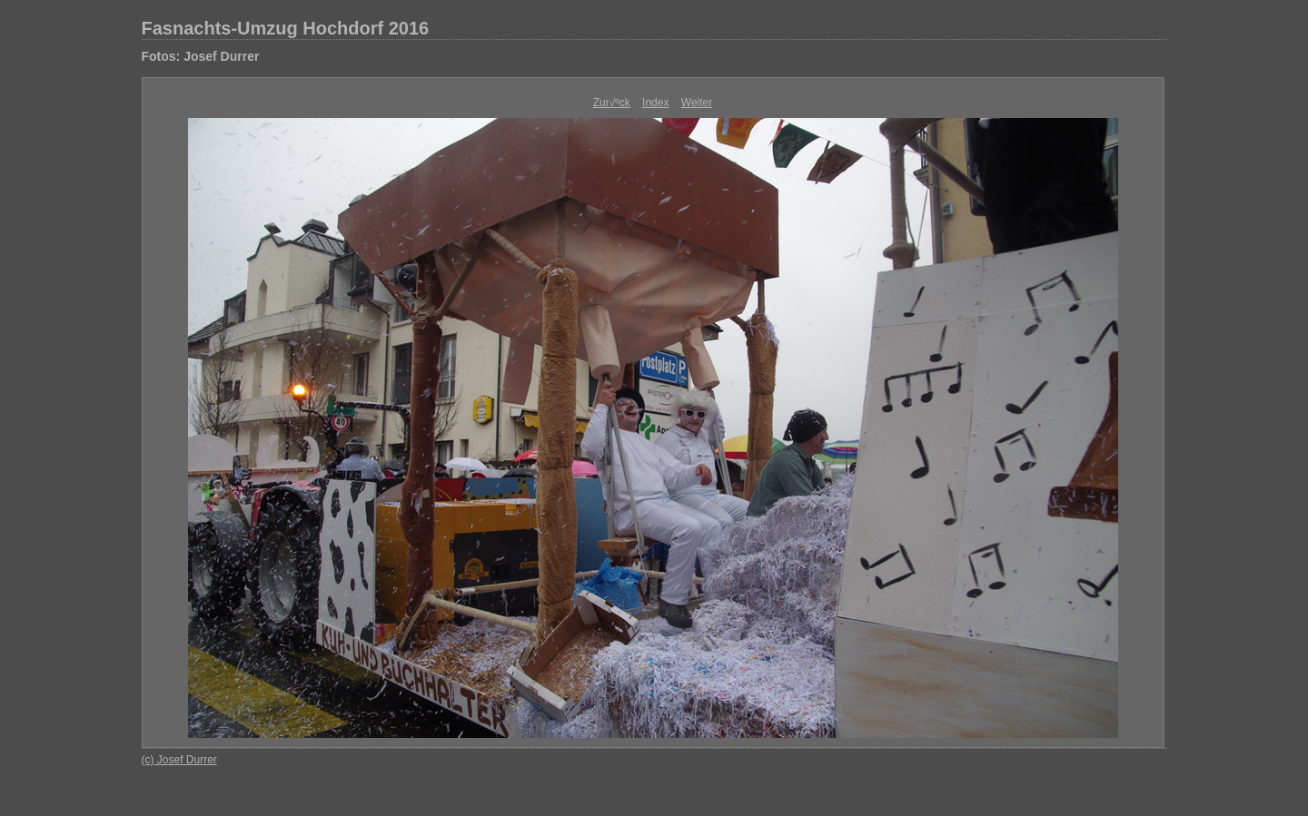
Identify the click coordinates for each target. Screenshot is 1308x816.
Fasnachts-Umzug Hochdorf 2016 (286, 28)
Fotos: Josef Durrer (201, 56)
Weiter (696, 102)
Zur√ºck (611, 102)
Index (655, 102)
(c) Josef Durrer (179, 759)
